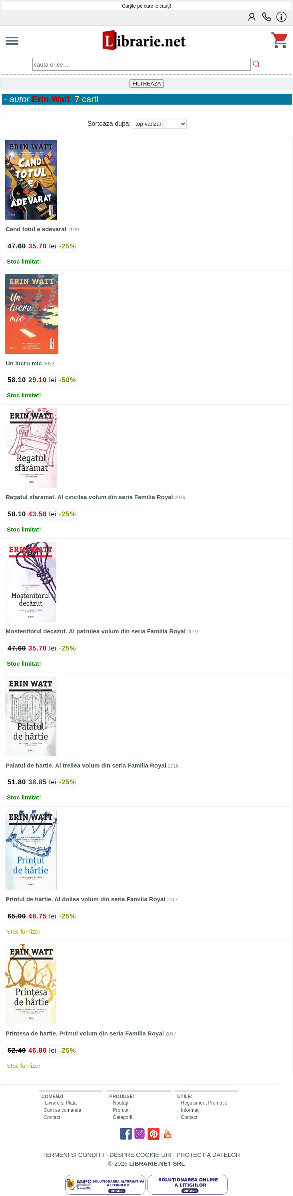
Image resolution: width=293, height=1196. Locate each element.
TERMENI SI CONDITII (73, 1154)
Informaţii (191, 1110)
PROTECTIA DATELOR (208, 1154)
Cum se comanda (62, 1110)
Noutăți (120, 1103)
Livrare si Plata (61, 1103)
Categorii (122, 1117)
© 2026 (146, 1163)
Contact (52, 1117)
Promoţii (122, 1110)
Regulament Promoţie (204, 1103)
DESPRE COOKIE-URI (140, 1154)
